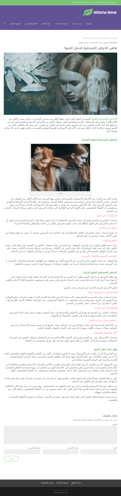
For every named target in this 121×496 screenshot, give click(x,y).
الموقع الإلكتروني (34, 448)
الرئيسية (114, 38)
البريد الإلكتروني (72, 448)
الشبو (106, 43)
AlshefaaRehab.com (60, 493)
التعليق (114, 424)
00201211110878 (78, 2)
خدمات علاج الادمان (96, 43)
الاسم (114, 448)
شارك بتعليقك (83, 43)
